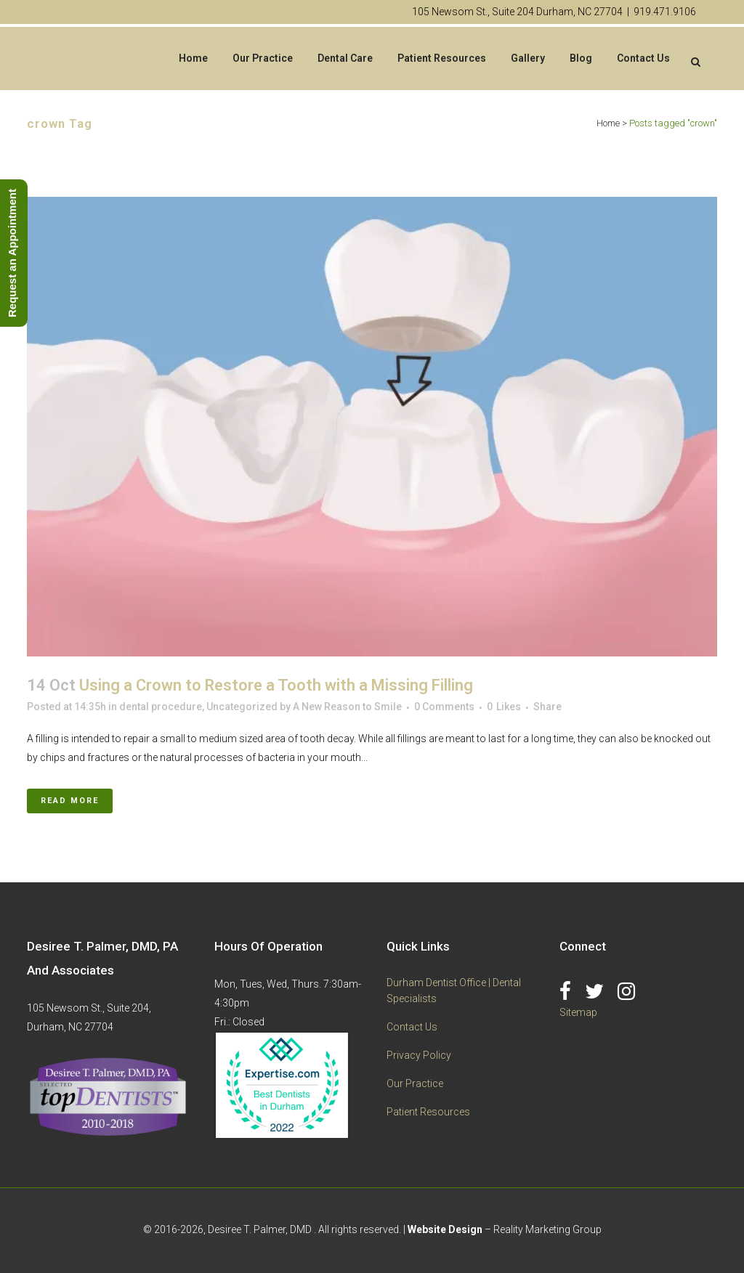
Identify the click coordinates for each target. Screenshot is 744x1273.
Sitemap (578, 1012)
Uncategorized (242, 706)
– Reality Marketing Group (505, 1229)
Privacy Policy (419, 1055)
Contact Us (412, 1027)
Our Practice (415, 1083)
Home (608, 123)
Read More (70, 800)
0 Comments (444, 706)
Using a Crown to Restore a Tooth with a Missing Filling (276, 685)
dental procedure (160, 706)
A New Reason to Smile (347, 706)
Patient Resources (428, 1112)
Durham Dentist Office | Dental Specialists (454, 990)
